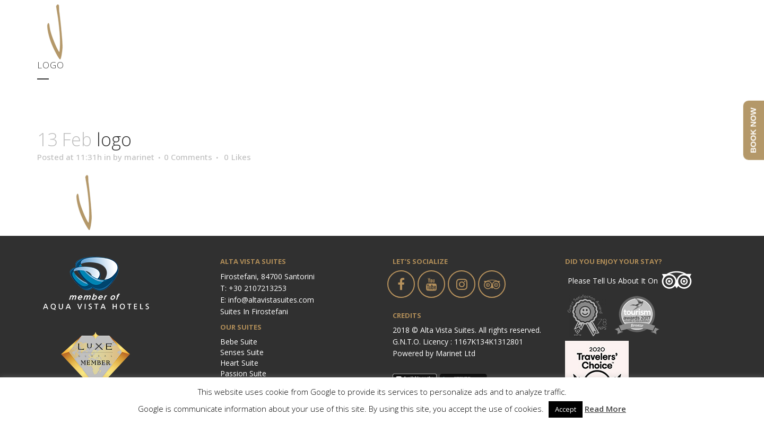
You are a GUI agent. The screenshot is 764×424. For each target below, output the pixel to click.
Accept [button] (565, 409)
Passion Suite (243, 373)
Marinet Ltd (455, 353)
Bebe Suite (238, 341)
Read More (605, 408)
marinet (139, 157)
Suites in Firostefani (254, 311)
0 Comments (188, 157)
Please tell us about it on (613, 281)
